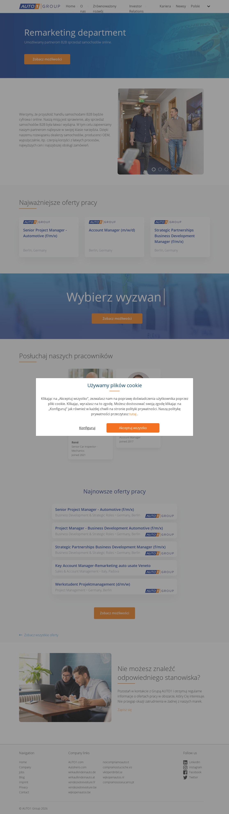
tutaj (133, 414)
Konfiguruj (87, 428)
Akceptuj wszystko (133, 428)
